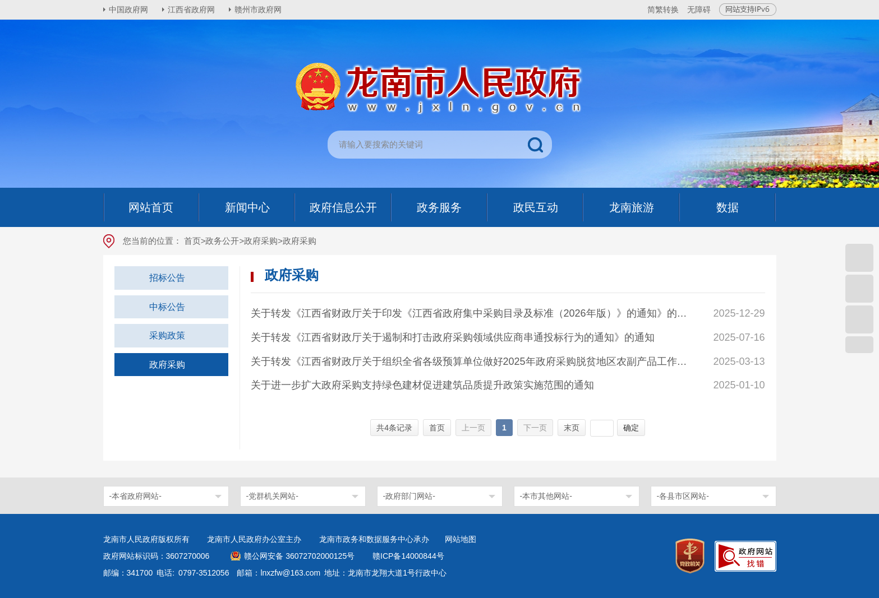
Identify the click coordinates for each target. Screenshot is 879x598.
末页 (571, 427)
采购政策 (167, 335)
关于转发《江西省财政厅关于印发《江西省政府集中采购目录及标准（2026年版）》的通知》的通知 (471, 313)
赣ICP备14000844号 (408, 555)
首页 (192, 240)
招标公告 (167, 277)
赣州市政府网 (258, 9)
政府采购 (261, 240)
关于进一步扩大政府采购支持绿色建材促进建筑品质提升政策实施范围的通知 (422, 385)
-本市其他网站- (546, 496)
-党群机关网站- (272, 496)
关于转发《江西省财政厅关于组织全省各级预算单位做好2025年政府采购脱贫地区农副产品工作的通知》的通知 (471, 361)
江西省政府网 (191, 9)
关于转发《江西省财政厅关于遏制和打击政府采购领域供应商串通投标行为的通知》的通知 (453, 337)
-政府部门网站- (409, 496)
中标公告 (167, 307)
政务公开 (222, 240)
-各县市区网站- (683, 496)
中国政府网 (128, 9)
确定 (631, 427)
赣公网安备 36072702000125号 (299, 555)
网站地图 (460, 539)
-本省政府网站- (135, 496)
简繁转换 (663, 9)
